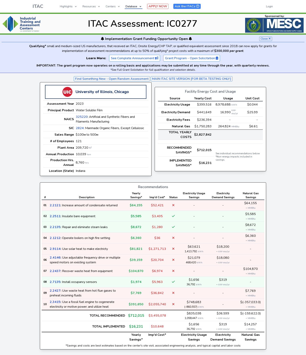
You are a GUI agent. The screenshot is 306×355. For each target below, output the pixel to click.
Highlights (68, 6)
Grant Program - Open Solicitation (191, 58)
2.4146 (55, 257)
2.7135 (55, 282)
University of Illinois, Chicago (102, 91)
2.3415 (55, 302)
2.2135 (55, 227)
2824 (80, 128)
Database (134, 6)
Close (266, 39)
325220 (82, 117)
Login (269, 6)
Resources (91, 6)
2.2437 (55, 271)
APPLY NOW (158, 6)
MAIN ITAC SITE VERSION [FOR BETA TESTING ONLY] (191, 79)
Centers (113, 6)
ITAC (38, 6)
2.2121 (55, 205)
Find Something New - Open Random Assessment (112, 79)
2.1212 (55, 238)
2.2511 (55, 216)
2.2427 (55, 290)
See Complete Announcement (134, 58)
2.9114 (55, 249)
